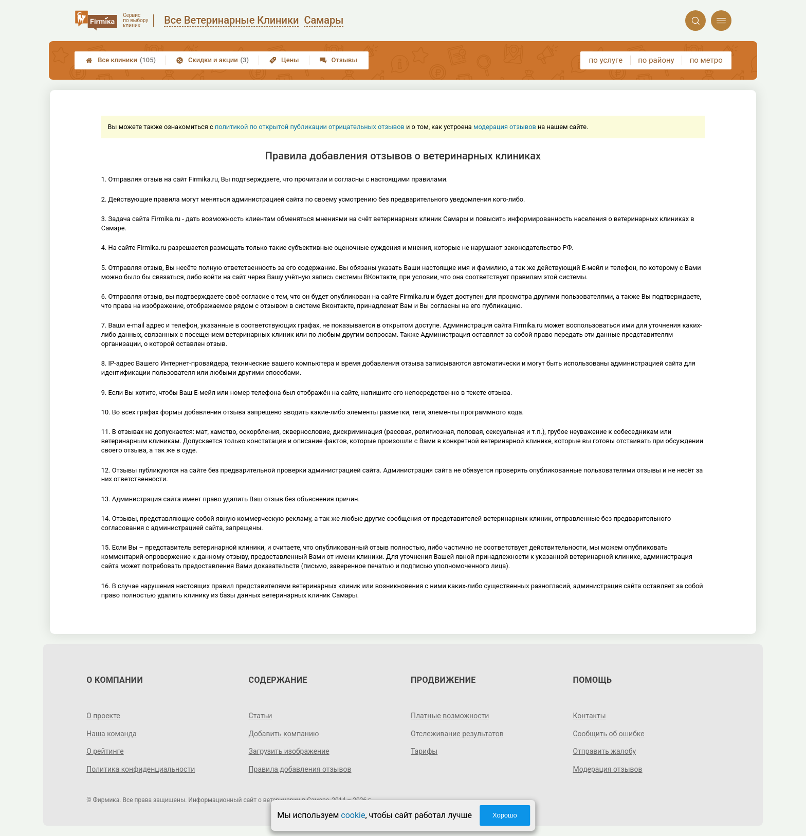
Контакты (589, 716)
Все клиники (121, 60)
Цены (284, 60)
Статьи (260, 716)
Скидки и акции (212, 60)
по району (656, 60)
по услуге (606, 60)
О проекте (103, 716)
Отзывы (338, 60)
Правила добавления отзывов (300, 769)
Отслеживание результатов (457, 734)
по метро (706, 60)
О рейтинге (105, 751)
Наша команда (111, 734)
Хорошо (504, 815)
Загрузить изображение (289, 751)
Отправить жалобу (604, 751)
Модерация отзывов (607, 769)
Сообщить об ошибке (608, 734)
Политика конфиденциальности (140, 769)
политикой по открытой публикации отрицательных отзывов (310, 127)
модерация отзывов (504, 127)
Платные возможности (450, 716)
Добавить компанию (284, 734)
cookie (353, 815)
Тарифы (424, 751)
